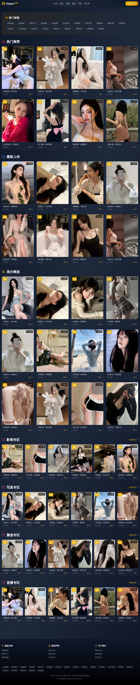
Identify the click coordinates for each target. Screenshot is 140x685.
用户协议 (51, 657)
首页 (56, 3)
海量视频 (90, 29)
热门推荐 (66, 23)
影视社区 (57, 29)
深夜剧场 (10, 23)
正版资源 (10, 29)
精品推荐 (101, 29)
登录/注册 (132, 3)
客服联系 (5, 650)
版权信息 (51, 650)
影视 (63, 3)
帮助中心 (5, 654)
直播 (69, 3)
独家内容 (79, 29)
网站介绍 (98, 650)
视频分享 (68, 29)
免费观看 (122, 23)
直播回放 (99, 23)
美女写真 (88, 23)
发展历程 (98, 654)
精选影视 (77, 23)
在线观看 (55, 23)
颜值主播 (111, 23)
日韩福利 (21, 23)
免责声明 (51, 654)
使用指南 (5, 657)
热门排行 (45, 29)
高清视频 (44, 23)
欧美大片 (33, 23)
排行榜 (88, 3)
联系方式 (98, 657)
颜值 (75, 3)
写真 (81, 3)
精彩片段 (34, 29)
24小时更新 (22, 29)
